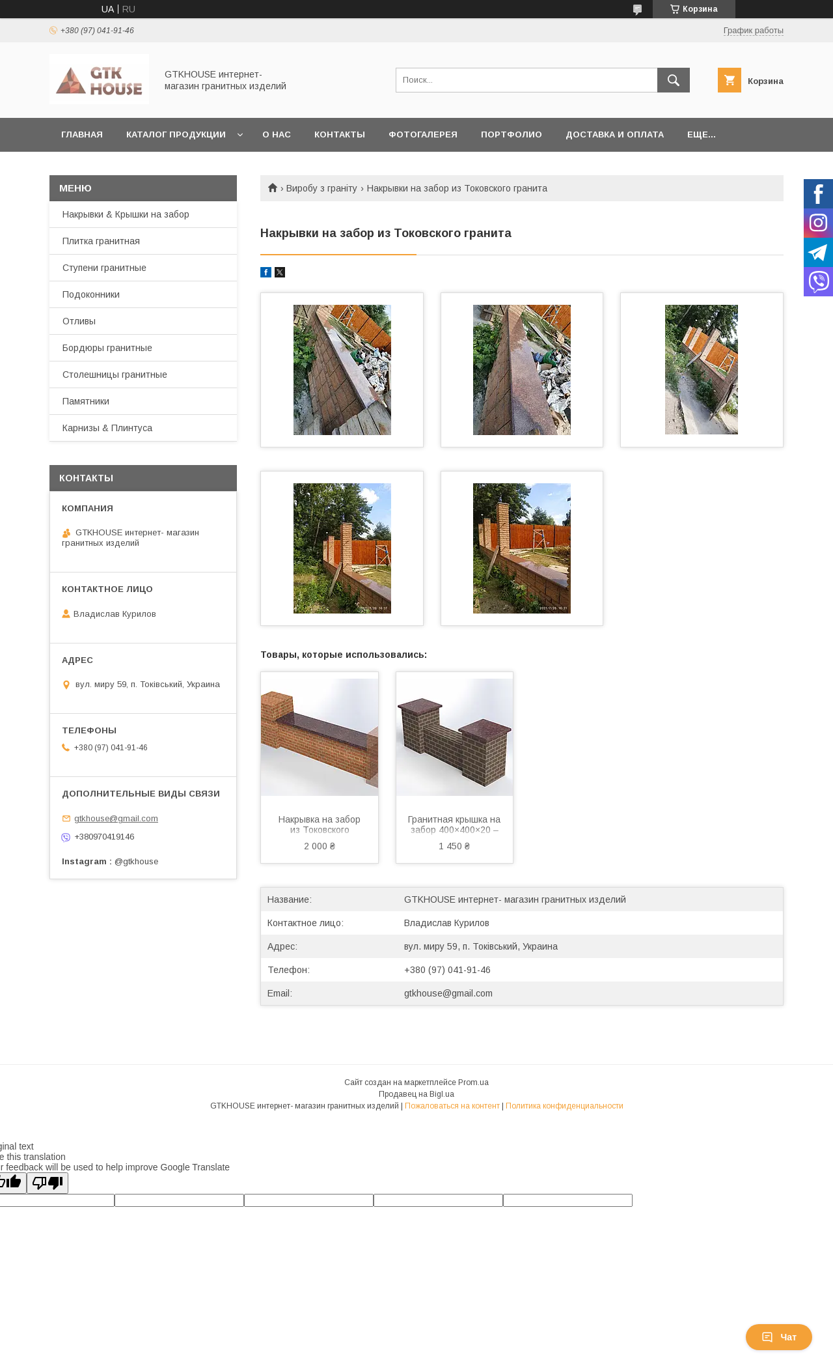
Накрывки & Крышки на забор (125, 214)
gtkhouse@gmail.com (448, 993)
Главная (82, 134)
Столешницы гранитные (114, 374)
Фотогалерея (423, 134)
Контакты (339, 134)
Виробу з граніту (321, 188)
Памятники (85, 401)
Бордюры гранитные (107, 348)
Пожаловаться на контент (452, 1105)
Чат (779, 1337)
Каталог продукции (176, 134)
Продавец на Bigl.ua (416, 1094)
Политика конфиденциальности (564, 1105)
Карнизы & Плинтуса (107, 428)
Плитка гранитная (101, 241)
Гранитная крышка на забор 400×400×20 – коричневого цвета (454, 826)
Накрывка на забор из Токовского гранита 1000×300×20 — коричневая (320, 826)
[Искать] (673, 80)
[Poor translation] (47, 1183)
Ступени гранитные (104, 267)
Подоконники (91, 294)
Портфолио (511, 134)
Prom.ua (473, 1082)
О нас (276, 134)
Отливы (79, 321)
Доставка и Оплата (615, 134)
